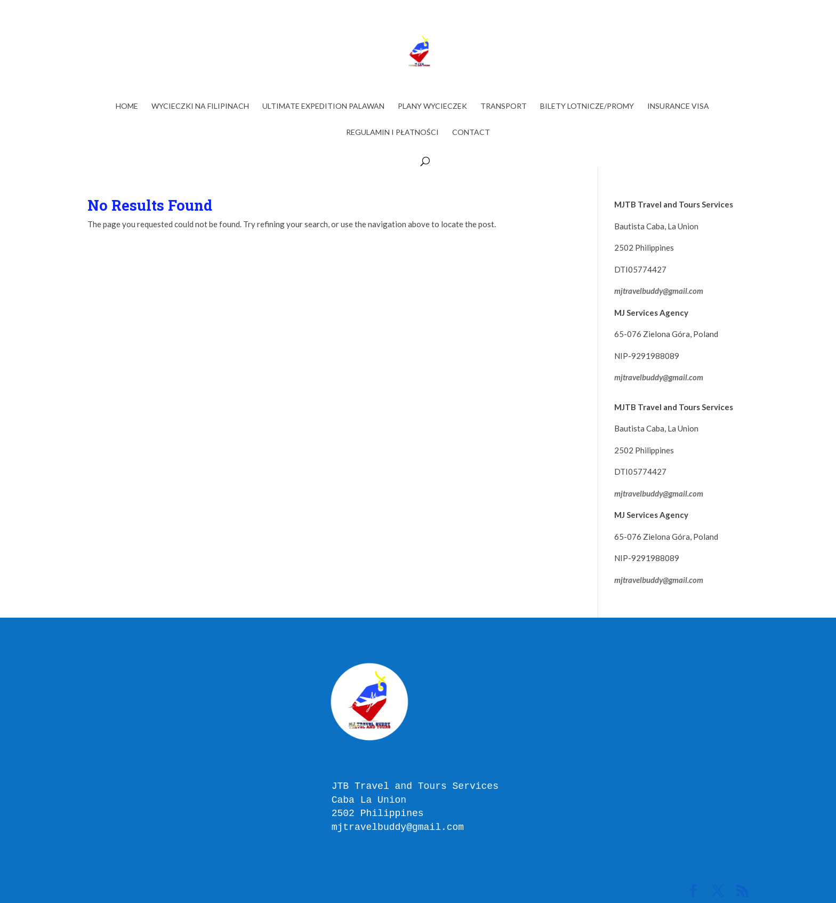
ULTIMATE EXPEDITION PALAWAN (323, 106)
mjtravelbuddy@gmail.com (658, 290)
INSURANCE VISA (678, 106)
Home (127, 106)
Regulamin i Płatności (392, 133)
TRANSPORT (503, 106)
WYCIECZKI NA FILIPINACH (200, 106)
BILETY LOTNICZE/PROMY (587, 106)
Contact (471, 133)
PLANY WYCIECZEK (432, 106)
